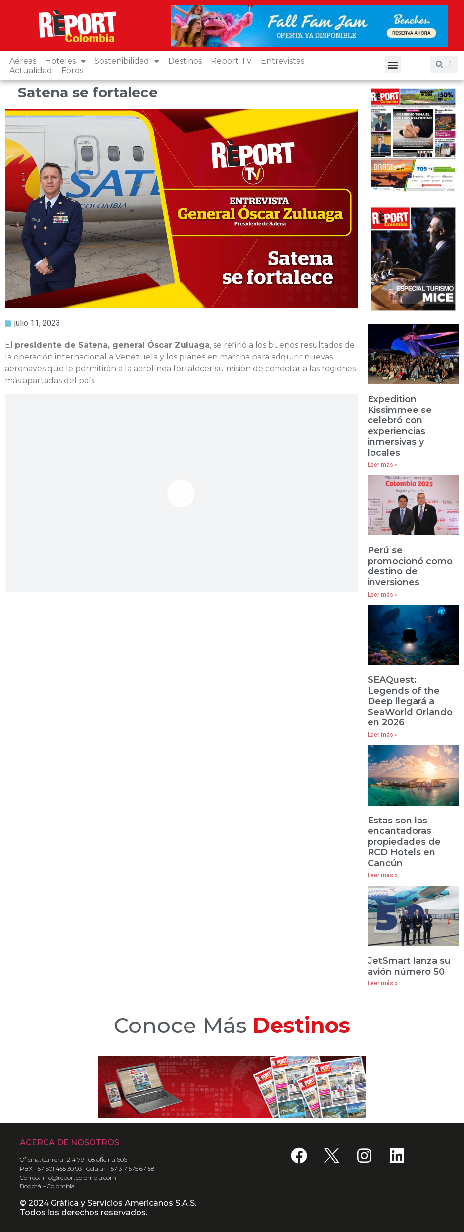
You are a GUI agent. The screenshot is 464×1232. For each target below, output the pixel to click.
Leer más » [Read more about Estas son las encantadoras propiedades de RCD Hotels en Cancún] (383, 875)
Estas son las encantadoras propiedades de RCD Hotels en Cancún (404, 842)
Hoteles (65, 61)
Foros (72, 70)
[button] (393, 64)
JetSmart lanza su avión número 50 (409, 966)
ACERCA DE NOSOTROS (69, 1142)
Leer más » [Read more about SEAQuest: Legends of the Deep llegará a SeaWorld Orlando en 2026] (383, 734)
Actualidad (30, 70)
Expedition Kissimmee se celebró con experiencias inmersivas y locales (400, 426)
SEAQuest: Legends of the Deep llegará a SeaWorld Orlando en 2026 (410, 701)
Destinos (185, 61)
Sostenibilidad (126, 61)
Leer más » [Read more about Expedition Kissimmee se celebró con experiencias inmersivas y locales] (383, 465)
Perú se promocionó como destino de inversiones (410, 566)
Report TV (231, 61)
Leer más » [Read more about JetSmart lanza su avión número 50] (383, 983)
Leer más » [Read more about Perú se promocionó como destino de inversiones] (383, 594)
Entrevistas (282, 61)
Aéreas (22, 61)
